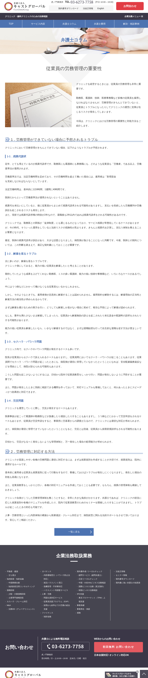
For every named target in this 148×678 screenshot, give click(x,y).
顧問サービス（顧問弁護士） (91, 575)
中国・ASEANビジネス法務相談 (92, 583)
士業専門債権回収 (16, 598)
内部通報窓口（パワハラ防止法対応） (57, 577)
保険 (79, 613)
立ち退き (12, 575)
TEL (79, 2)
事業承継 (80, 605)
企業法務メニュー (133, 16)
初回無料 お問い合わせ (118, 646)
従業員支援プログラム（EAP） (57, 601)
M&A (9, 605)
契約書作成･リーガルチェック (89, 571)
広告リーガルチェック (88, 579)
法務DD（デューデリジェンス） (22, 609)
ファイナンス (47, 613)
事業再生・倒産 (83, 609)
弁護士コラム (69, 24)
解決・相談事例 (131, 24)
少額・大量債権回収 (17, 594)
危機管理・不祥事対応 (53, 586)
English (100, 8)
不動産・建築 (12, 571)
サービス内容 (38, 24)
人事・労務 (46, 594)
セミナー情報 (121, 575)
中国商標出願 (14, 583)
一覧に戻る (74, 532)
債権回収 (10, 590)
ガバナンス (46, 571)
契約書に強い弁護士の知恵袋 (128, 583)
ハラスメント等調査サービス (56, 590)
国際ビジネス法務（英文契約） (92, 586)
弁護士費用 (100, 24)
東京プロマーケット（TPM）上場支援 (92, 600)
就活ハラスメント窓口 (53, 583)
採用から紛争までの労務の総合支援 (57, 607)
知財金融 (47, 616)
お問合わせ (129, 6)
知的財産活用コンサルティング (22, 586)
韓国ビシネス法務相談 (88, 590)
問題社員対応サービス (53, 598)
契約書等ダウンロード (68, 8)
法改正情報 (88, 8)
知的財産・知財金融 (15, 579)
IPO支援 (80, 594)
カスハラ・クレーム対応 (17, 601)
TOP (11, 24)
